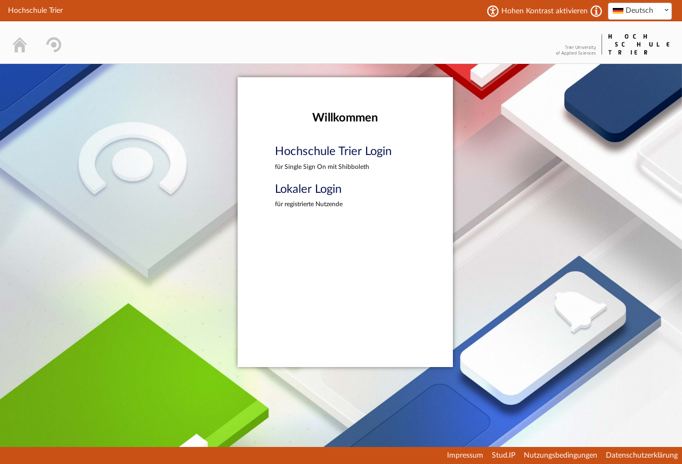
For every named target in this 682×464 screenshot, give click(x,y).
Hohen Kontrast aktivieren (544, 11)
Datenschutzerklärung (642, 455)
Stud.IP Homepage (520, 42)
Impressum (465, 455)
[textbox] (639, 10)
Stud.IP (503, 455)
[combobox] (640, 11)
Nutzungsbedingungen (560, 455)
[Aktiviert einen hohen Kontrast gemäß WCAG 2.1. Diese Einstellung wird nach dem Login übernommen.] (596, 11)
